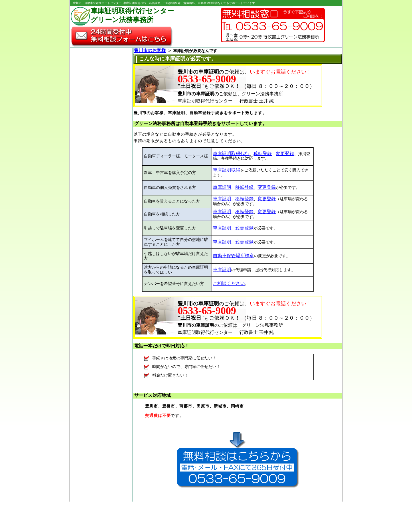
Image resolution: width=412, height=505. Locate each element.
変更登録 (285, 154)
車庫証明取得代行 (231, 154)
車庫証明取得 (226, 171)
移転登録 (262, 154)
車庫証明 (222, 188)
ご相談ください (229, 285)
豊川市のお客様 (150, 51)
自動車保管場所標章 (233, 257)
